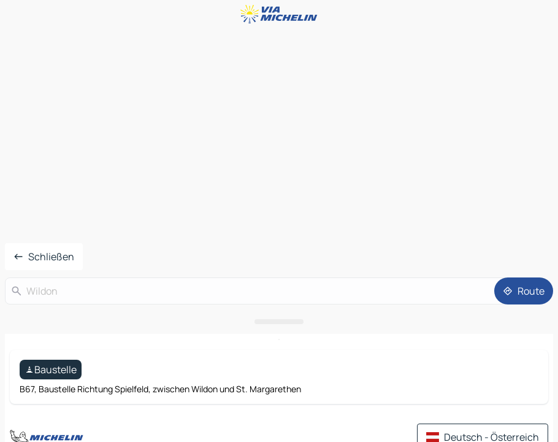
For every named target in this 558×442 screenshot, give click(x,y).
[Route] (523, 290)
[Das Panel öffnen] (279, 321)
